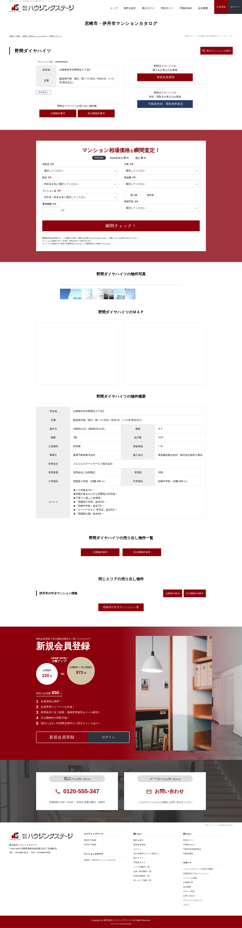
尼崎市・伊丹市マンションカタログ (35, 36)
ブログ (186, 905)
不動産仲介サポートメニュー (196, 874)
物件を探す (130, 8)
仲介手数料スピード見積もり (146, 854)
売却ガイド (167, 8)
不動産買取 (188, 854)
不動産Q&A (185, 8)
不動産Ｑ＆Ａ (139, 862)
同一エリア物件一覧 (142, 880)
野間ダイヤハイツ (56, 36)
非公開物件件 (96, 113)
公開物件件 (57, 113)
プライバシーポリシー (193, 900)
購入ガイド (148, 8)
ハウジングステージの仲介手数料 (198, 869)
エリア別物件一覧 (141, 867)
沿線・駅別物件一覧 (142, 871)
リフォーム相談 (190, 878)
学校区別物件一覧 (141, 876)
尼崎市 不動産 (14, 36)
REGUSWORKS (125, 924)
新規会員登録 (139, 845)
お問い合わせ (189, 896)
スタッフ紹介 (189, 891)
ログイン (137, 849)
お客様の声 (188, 882)
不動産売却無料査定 (192, 849)
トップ (114, 8)
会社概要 (203, 8)
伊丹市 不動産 (90, 845)
